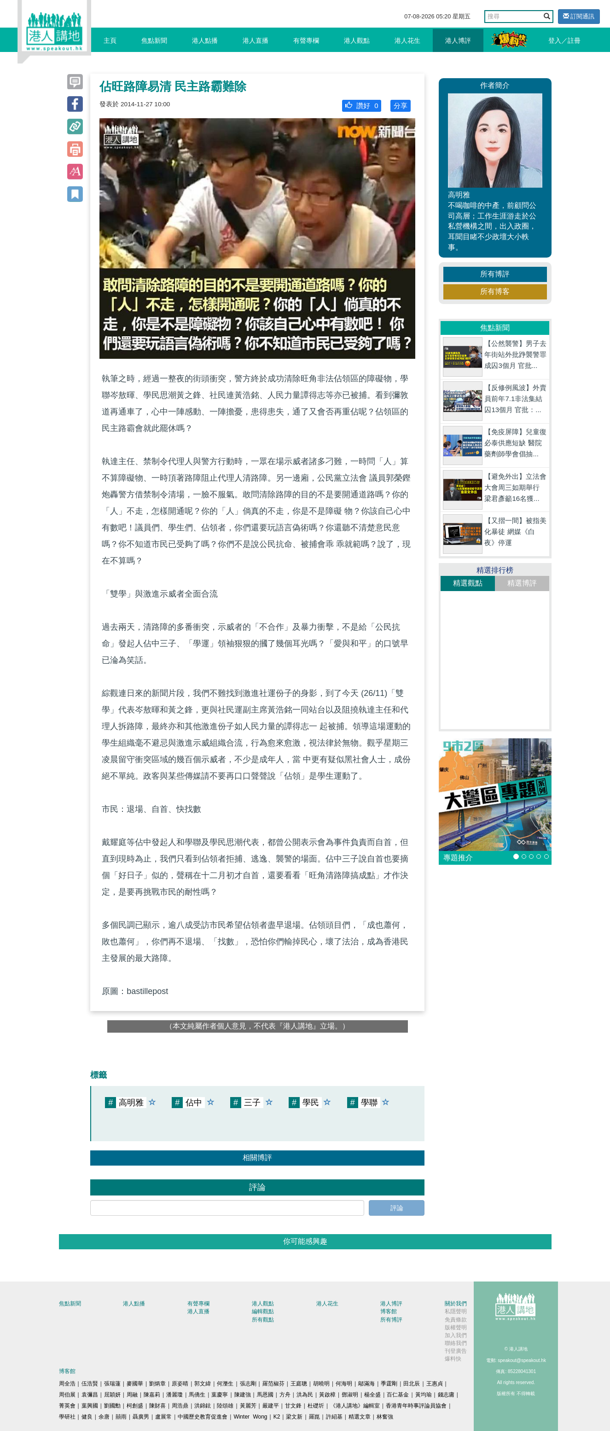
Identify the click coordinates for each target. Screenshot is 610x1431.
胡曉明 (321, 1383)
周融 (132, 1394)
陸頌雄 (225, 1405)
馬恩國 (265, 1394)
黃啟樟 (327, 1394)
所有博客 (495, 291)
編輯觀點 (263, 1311)
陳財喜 (157, 1405)
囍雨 (121, 1417)
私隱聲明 (456, 1311)
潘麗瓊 (174, 1394)
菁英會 (67, 1405)
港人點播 (205, 40)
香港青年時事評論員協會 (416, 1405)
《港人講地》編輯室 (355, 1405)
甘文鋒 (293, 1405)
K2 (276, 1417)
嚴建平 (270, 1405)
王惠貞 (434, 1383)
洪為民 (304, 1394)
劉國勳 (112, 1405)
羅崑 (314, 1417)
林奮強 (385, 1417)
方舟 (284, 1394)
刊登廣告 (456, 1351)
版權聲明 (456, 1327)
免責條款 (456, 1319)
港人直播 (255, 40)
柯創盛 (135, 1405)
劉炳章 (157, 1383)
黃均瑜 (423, 1394)
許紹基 (334, 1417)
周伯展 (67, 1394)
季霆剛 (389, 1383)
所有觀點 (263, 1319)
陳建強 (242, 1394)
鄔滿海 (366, 1383)
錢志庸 (446, 1394)
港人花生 (407, 40)
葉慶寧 (219, 1394)
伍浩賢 (89, 1383)
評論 (396, 1208)
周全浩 (67, 1383)
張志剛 (248, 1383)
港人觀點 (357, 40)
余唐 (104, 1417)
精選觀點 (467, 583)
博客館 (388, 1311)
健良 (87, 1417)
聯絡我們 (456, 1343)
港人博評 (458, 40)
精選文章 (360, 1417)
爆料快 (453, 1359)
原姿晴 (180, 1383)
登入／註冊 (564, 40)
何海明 (344, 1383)
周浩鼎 (180, 1405)
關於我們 (456, 1303)
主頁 (110, 40)
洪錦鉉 (202, 1405)
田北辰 (411, 1383)
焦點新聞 (154, 40)
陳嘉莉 (152, 1394)
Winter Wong (250, 1417)
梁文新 (294, 1417)
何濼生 (225, 1383)
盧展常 (163, 1417)
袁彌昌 (89, 1394)
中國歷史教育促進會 (202, 1417)
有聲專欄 (306, 40)
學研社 (67, 1417)
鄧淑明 (350, 1394)
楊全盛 (372, 1394)
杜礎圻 (316, 1405)
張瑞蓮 (112, 1383)
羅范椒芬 (273, 1383)
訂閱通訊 (579, 16)
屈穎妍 (112, 1394)
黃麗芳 (248, 1405)
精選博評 (522, 583)
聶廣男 (141, 1417)
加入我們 (456, 1335)
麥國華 (135, 1383)
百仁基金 (398, 1394)
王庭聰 (298, 1383)
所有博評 (495, 274)
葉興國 (89, 1405)
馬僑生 (197, 1394)
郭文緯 (202, 1383)
